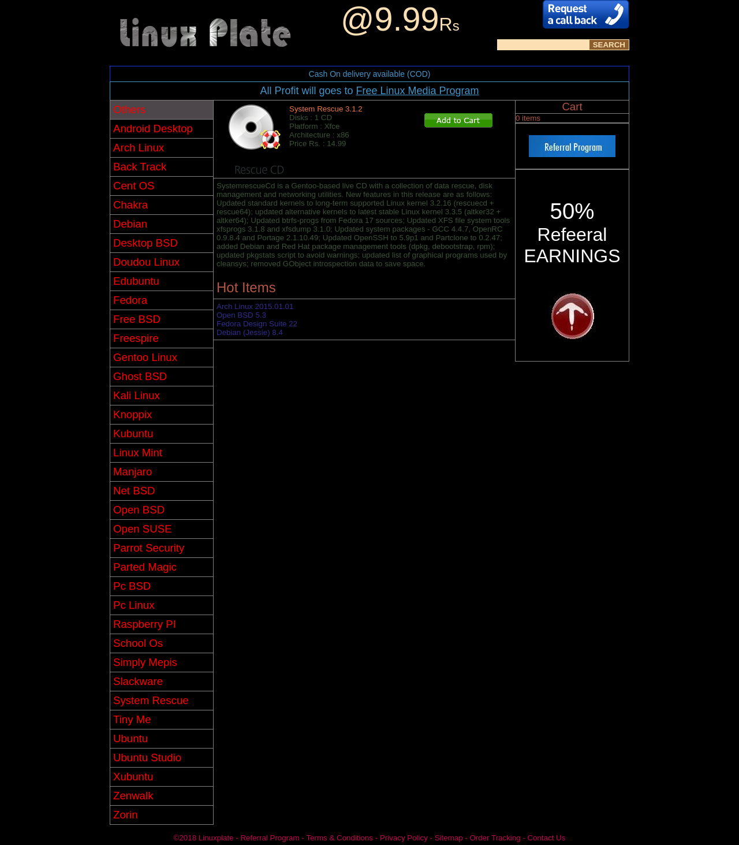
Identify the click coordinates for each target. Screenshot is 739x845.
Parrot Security (148, 548)
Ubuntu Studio (147, 757)
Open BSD (139, 510)
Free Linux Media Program (417, 90)
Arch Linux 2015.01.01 (255, 306)
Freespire (136, 338)
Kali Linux (136, 395)
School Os (138, 643)
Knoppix (132, 414)
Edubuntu (136, 281)
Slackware (138, 681)
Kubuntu (133, 433)
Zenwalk (133, 796)
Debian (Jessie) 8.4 (250, 332)
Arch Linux (138, 148)
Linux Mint (137, 452)
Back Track (139, 167)
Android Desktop (153, 128)
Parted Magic (145, 567)
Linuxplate (216, 837)
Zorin (125, 815)
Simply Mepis (145, 662)
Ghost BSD (140, 376)
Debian (130, 224)
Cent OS (134, 186)
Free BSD (137, 319)
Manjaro (132, 472)
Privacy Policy (404, 837)
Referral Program (269, 837)
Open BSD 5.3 (241, 315)
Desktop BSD (145, 243)
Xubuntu (133, 776)
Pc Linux (134, 605)
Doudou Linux (146, 262)
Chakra (130, 205)
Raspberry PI (144, 624)
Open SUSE (142, 529)
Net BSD (134, 491)
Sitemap (449, 837)
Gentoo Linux (145, 357)
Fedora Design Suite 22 (257, 323)
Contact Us (546, 837)
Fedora (130, 300)
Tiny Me (132, 719)
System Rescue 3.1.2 (326, 109)
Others (129, 109)
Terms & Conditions (339, 837)
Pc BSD (132, 586)
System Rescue (151, 700)
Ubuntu (130, 738)
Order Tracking (494, 837)
